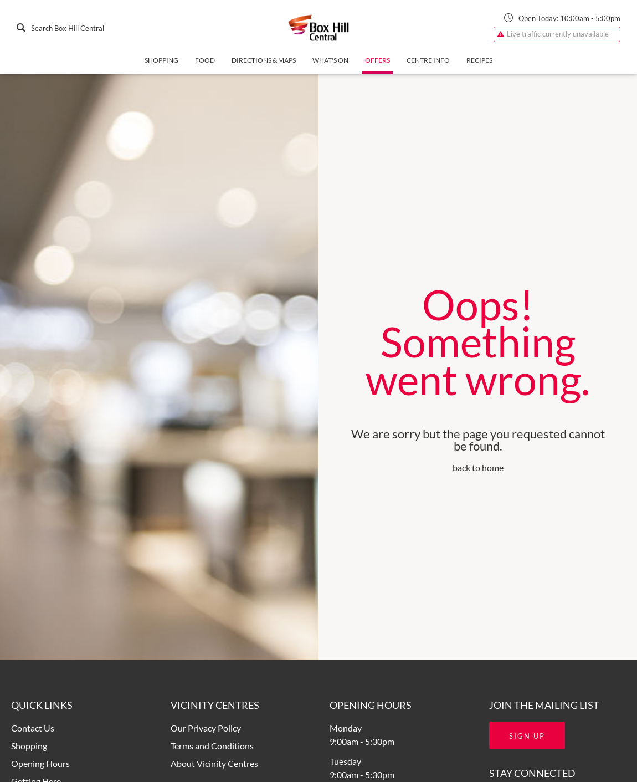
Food (205, 60)
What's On (330, 60)
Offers (377, 60)
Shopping (161, 60)
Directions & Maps (264, 60)
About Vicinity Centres (214, 763)
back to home (478, 467)
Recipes (479, 60)
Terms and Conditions (212, 745)
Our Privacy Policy (206, 728)
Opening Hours (40, 763)
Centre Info (428, 60)
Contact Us (32, 728)
